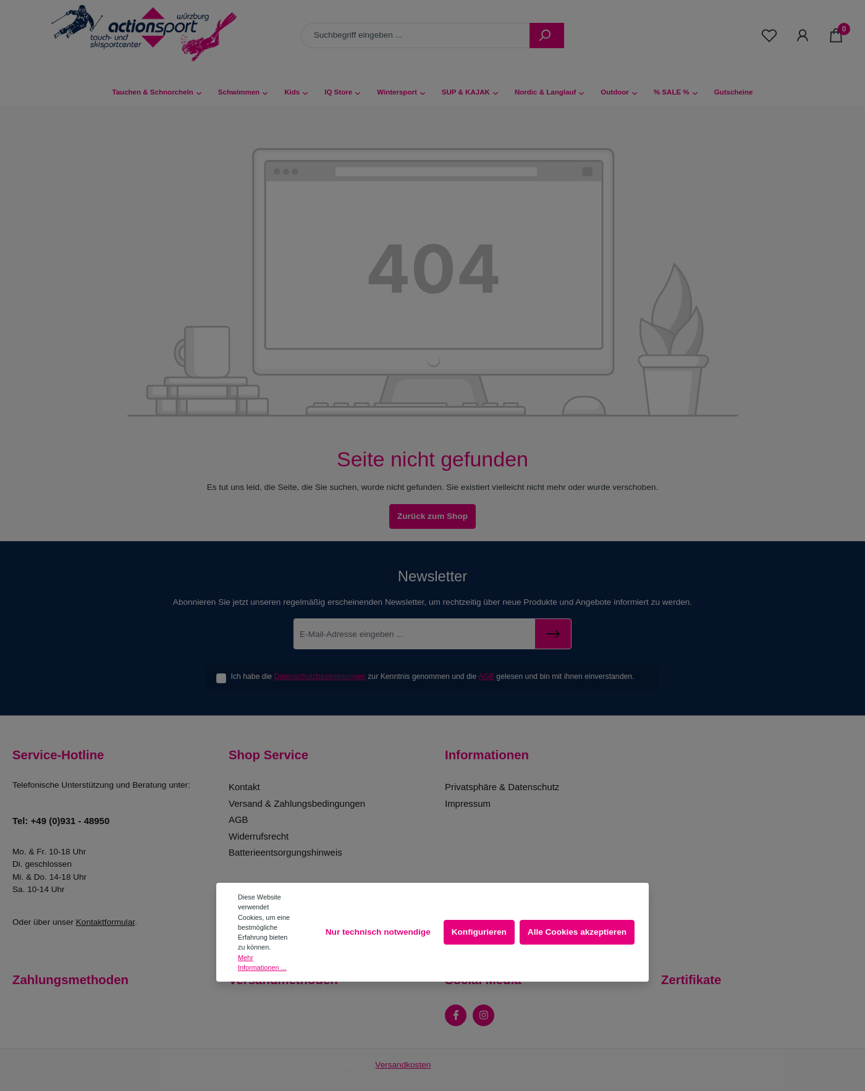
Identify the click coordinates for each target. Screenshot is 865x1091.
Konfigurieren (479, 932)
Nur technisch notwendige (378, 932)
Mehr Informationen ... (262, 962)
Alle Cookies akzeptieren (577, 932)
